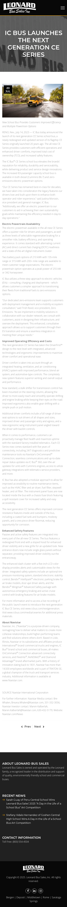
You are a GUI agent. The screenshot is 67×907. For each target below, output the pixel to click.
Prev (26, 726)
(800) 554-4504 (21, 841)
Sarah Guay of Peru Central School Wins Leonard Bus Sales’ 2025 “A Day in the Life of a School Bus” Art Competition (33, 803)
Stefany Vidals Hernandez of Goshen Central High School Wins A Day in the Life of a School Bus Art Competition (33, 819)
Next (39, 726)
